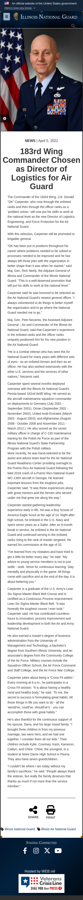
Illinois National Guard (20, 829)
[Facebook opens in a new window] (24, 852)
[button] (20, 8)
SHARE (33, 812)
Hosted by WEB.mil (40, 871)
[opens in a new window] (47, 852)
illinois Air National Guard (58, 829)
